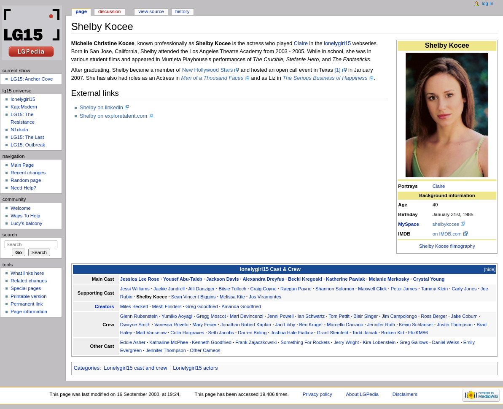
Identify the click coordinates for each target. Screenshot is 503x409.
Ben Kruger (311, 324)
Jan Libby (285, 324)
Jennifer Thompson (166, 350)
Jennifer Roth (381, 324)
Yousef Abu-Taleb (182, 279)
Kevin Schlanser (416, 324)
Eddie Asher (132, 342)
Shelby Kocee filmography (447, 246)
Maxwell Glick (372, 288)
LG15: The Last (27, 137)
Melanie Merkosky (389, 279)
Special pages (26, 288)
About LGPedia (362, 394)
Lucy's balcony (26, 223)
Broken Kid (392, 332)
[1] (337, 70)
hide (489, 269)
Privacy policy (317, 394)
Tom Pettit (339, 316)
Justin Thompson (455, 324)
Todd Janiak (364, 332)
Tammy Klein (434, 288)
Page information (29, 311)
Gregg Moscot (211, 316)
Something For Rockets (305, 342)
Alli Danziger (201, 288)
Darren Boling (252, 332)
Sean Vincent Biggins (193, 296)
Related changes (29, 280)
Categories (87, 368)
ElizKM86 (418, 332)
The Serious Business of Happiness (324, 78)
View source (151, 11)
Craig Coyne (263, 288)
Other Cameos (205, 350)
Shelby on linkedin (101, 108)
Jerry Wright (346, 342)
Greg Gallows (414, 342)
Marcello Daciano (345, 324)
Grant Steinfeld (332, 332)
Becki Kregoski (305, 279)
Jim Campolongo (399, 316)
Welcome (21, 208)
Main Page (22, 165)
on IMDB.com (447, 233)
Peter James (404, 288)
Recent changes (28, 172)
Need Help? (23, 187)
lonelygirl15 (337, 43)
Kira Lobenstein (379, 342)
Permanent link (27, 303)
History (182, 11)
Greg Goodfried (202, 306)
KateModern (24, 106)
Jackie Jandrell (169, 288)
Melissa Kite (232, 296)
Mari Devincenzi (246, 316)
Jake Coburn (464, 316)
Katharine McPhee (168, 342)
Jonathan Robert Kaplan (246, 324)
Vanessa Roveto (171, 324)
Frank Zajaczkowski (256, 342)
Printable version (28, 296)
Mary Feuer (204, 324)
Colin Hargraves (187, 332)
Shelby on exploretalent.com (113, 116)
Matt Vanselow (151, 332)
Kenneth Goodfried (211, 342)
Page (81, 11)
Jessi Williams (135, 288)
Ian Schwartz (311, 316)
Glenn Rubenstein (139, 316)
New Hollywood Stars (207, 70)
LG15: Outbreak (28, 144)
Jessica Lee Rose (139, 279)
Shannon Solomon (334, 288)
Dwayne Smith (135, 324)
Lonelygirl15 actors (195, 368)
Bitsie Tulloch (233, 288)
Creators (104, 306)
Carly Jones (464, 288)
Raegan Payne (296, 288)
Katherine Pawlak (345, 279)
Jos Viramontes (265, 296)
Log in (487, 3)
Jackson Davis (222, 279)
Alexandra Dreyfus (263, 279)
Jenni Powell (280, 316)
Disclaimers (405, 394)
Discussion (109, 11)
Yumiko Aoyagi (176, 316)
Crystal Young (429, 279)
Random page (26, 180)
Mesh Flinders (166, 306)
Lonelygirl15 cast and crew (135, 368)
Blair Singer (365, 316)
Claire (439, 186)
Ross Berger (434, 316)
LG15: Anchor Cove (32, 78)
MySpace (408, 224)
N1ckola (19, 129)
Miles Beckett (134, 306)
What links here (27, 273)
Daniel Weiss (445, 342)
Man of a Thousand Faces (212, 78)
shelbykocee (446, 224)
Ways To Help (25, 215)
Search (10, 234)
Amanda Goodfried (241, 306)
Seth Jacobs (221, 332)
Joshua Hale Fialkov (292, 332)
